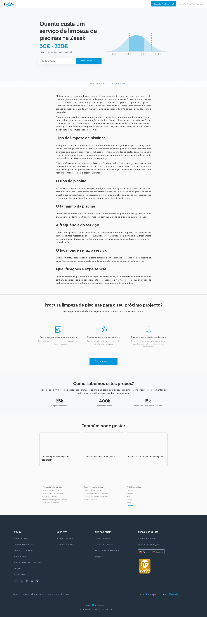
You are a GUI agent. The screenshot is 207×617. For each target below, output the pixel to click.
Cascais (130, 490)
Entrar (200, 4)
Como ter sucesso (104, 545)
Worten (17, 568)
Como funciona (65, 539)
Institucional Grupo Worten (27, 562)
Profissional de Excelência (107, 551)
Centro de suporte (147, 539)
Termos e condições (24, 551)
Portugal (146, 552)
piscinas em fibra (90, 499)
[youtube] (32, 581)
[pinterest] (37, 581)
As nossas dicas (65, 545)
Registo (98, 556)
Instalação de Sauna (49, 496)
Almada (130, 493)
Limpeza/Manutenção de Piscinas (54, 499)
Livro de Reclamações (149, 545)
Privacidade (20, 556)
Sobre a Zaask (21, 539)
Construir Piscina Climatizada (52, 490)
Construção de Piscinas (50, 502)
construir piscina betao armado (96, 493)
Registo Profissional (163, 4)
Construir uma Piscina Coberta (52, 493)
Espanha (159, 552)
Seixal (129, 496)
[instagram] (27, 581)
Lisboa (129, 499)
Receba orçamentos (89, 61)
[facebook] (16, 581)
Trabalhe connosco (23, 545)
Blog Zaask (19, 574)
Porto (129, 502)
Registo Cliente (186, 4)
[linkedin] (21, 581)
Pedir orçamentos (103, 361)
